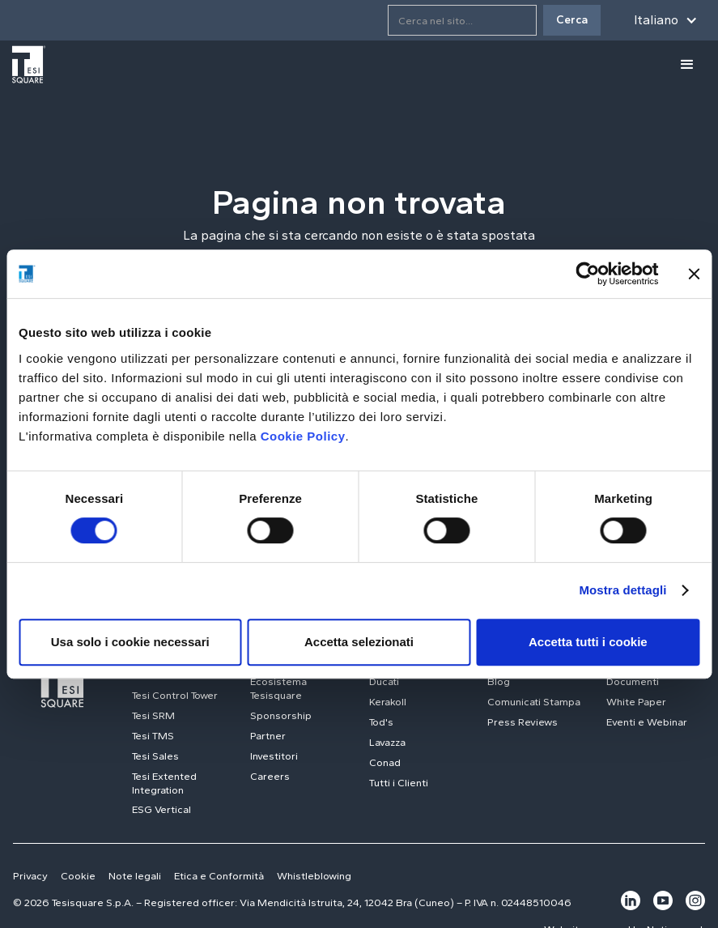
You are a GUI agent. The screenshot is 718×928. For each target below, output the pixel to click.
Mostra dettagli (622, 590)
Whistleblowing (314, 876)
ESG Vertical (161, 809)
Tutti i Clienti (398, 783)
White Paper (636, 702)
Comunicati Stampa (533, 702)
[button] (662, 20)
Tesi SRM (153, 715)
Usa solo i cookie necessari (130, 642)
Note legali (134, 876)
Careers (270, 776)
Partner (268, 736)
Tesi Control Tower (175, 695)
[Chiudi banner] (693, 273)
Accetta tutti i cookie (588, 642)
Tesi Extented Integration (164, 783)
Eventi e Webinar (646, 722)
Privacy (30, 876)
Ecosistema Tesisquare (278, 688)
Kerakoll (387, 702)
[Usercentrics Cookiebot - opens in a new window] (587, 274)
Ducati (384, 681)
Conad (385, 762)
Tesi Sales (155, 756)
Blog (498, 681)
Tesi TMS (153, 736)
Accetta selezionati (359, 642)
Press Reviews (522, 722)
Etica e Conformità (219, 876)
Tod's (381, 722)
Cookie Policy (303, 436)
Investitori (274, 756)
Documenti (632, 681)
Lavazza (387, 742)
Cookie (78, 876)
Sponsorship (281, 715)
